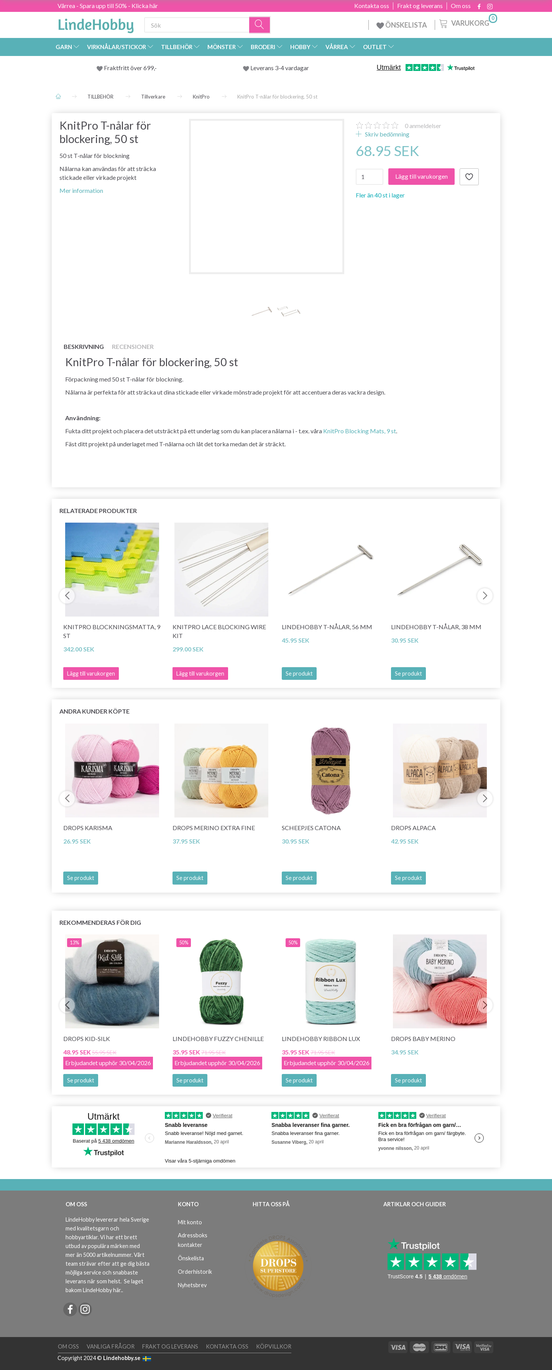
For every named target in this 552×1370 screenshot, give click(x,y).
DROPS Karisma (87, 827)
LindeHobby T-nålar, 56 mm (327, 626)
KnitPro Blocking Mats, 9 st (359, 430)
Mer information (81, 190)
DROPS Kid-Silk (86, 1038)
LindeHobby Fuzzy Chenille (218, 1038)
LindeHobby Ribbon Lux (321, 1038)
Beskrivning (84, 346)
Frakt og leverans (420, 5)
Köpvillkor (273, 1346)
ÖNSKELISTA (401, 25)
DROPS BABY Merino (423, 1038)
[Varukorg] (467, 22)
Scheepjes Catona (311, 827)
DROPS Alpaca (413, 827)
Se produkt (299, 673)
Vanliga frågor (111, 1346)
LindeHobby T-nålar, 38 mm (436, 626)
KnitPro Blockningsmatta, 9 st (111, 631)
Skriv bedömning (386, 134)
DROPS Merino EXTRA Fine (213, 827)
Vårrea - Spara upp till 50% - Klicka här (108, 5)
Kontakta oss (371, 5)
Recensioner (133, 346)
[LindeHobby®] (96, 23)
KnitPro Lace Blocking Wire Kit (219, 631)
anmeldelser (423, 125)
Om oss (461, 5)
